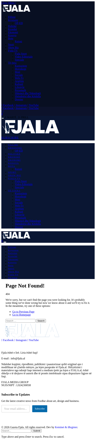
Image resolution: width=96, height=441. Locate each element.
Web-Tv (19, 78)
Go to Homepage (21, 314)
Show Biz (13, 47)
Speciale (19, 59)
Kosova (12, 35)
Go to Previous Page (23, 311)
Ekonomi (13, 32)
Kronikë (12, 29)
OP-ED (19, 23)
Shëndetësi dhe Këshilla (28, 96)
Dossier (19, 99)
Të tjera (12, 62)
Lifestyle (19, 87)
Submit (36, 430)
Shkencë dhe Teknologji (28, 93)
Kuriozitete (21, 65)
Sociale (19, 75)
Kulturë (19, 84)
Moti (17, 71)
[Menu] (3, 118)
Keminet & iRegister (66, 427)
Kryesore (13, 20)
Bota (10, 38)
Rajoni (18, 41)
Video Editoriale (24, 56)
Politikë (12, 26)
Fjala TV (13, 50)
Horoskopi (20, 68)
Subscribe (40, 408)
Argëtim (19, 81)
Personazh (20, 90)
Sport (11, 44)
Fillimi (12, 17)
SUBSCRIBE (10, 137)
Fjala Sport (21, 53)
